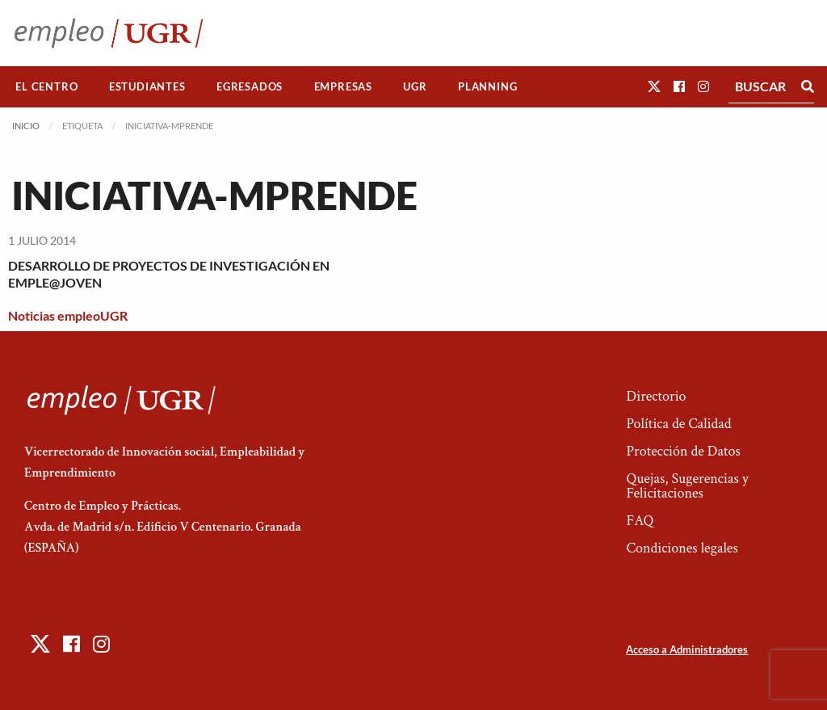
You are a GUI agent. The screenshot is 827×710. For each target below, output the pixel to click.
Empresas (343, 86)
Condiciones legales (681, 548)
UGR (414, 86)
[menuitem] (47, 86)
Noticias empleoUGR (68, 315)
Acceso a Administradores (687, 649)
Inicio (26, 125)
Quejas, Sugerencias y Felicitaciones (687, 485)
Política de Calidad (678, 423)
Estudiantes (147, 86)
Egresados (249, 86)
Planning (487, 86)
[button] (654, 86)
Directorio (656, 396)
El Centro (46, 86)
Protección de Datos (683, 451)
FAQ (639, 520)
